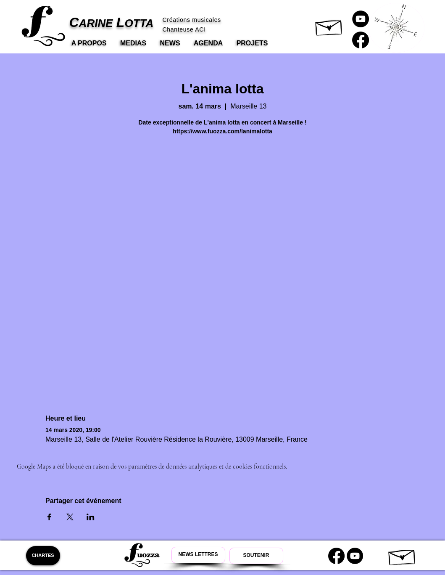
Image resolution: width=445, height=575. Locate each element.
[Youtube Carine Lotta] (355, 556)
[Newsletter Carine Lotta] (198, 555)
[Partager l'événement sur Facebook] (49, 517)
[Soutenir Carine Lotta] (256, 556)
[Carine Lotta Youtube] (360, 19)
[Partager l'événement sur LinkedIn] (91, 517)
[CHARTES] (43, 555)
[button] (329, 25)
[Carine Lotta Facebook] (360, 40)
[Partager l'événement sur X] (70, 517)
